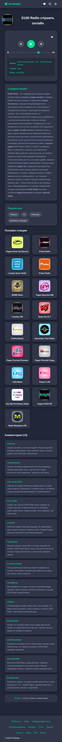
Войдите (18, 698)
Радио (28, 733)
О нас (41, 727)
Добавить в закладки (18, 221)
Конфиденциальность (41, 721)
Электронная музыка (25, 62)
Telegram (13, 215)
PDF (36, 733)
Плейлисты (16, 721)
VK (24, 215)
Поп (37, 62)
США (19, 69)
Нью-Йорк (20, 73)
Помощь (49, 727)
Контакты (32, 727)
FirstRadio (12, 3)
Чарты (26, 721)
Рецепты (19, 733)
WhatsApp (35, 215)
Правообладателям (17, 727)
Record (43, 733)
